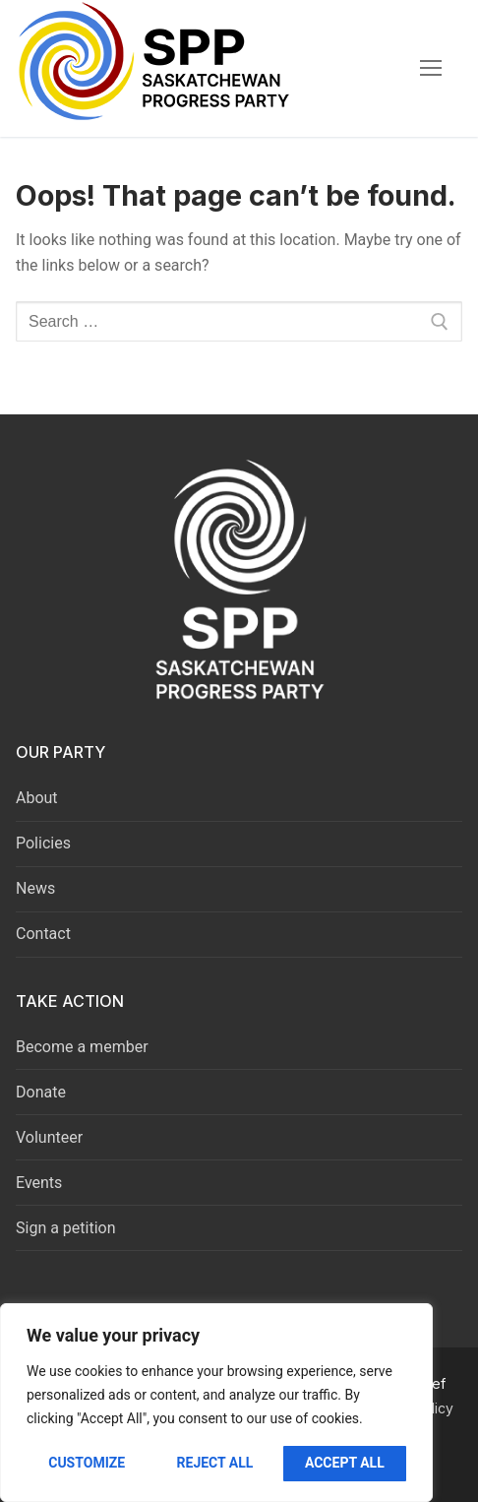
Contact (43, 933)
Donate (41, 1092)
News (35, 888)
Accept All (345, 1463)
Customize (86, 1463)
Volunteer (49, 1137)
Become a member (82, 1046)
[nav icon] (430, 69)
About (37, 797)
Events (39, 1182)
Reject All (215, 1463)
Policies (43, 843)
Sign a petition (66, 1228)
